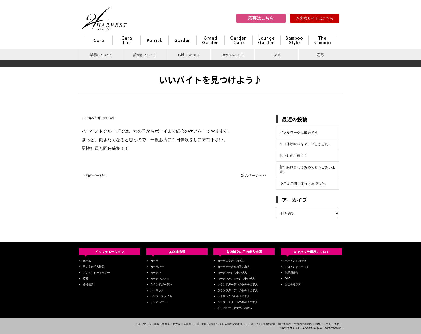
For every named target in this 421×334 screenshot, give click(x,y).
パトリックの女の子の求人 (233, 296)
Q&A (277, 55)
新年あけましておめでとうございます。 (307, 169)
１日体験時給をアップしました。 (306, 144)
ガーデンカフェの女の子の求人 (236, 278)
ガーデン (155, 272)
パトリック (157, 290)
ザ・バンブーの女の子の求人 (234, 308)
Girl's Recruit (188, 55)
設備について (144, 55)
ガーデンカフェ (159, 278)
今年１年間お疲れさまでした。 (304, 184)
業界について (101, 55)
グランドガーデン (161, 284)
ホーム (87, 260)
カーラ (154, 260)
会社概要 (88, 284)
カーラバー (157, 266)
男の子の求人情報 (93, 266)
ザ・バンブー (158, 302)
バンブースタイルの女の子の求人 (237, 302)
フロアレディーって (297, 266)
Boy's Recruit (233, 55)
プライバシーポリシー (96, 272)
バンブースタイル (161, 296)
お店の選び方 (293, 284)
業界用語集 (291, 272)
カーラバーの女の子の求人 (233, 266)
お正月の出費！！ (293, 156)
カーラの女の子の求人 (230, 260)
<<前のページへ (94, 175)
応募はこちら (261, 18)
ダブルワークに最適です (299, 132)
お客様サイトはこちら (314, 18)
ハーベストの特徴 (295, 260)
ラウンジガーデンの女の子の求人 (237, 290)
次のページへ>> (253, 175)
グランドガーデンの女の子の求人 (237, 284)
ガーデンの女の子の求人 (232, 272)
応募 (320, 55)
